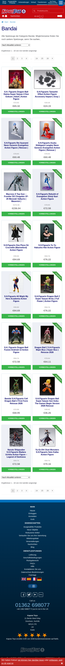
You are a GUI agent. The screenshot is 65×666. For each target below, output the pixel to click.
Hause (2, 16)
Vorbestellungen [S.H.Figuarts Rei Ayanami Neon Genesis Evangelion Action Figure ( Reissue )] (16, 163)
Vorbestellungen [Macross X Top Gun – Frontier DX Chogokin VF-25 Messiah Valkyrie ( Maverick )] (16, 214)
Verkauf (33, 2)
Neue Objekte (32, 530)
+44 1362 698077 (24, 609)
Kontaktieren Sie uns (5, 16)
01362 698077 (32, 605)
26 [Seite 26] (48, 58)
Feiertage (32, 575)
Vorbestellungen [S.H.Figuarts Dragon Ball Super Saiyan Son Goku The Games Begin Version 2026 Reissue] (47, 418)
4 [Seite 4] (26, 58)
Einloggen (32, 513)
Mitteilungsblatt (33, 538)
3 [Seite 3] (21, 58)
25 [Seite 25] (42, 58)
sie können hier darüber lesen (31, 660)
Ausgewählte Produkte (33, 527)
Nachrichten (15, 16)
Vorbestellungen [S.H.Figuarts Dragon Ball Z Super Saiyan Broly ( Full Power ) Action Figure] (47, 316)
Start (6, 22)
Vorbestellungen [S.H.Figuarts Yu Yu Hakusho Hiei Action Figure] (47, 265)
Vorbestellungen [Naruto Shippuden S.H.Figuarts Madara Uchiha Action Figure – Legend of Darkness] (16, 469)
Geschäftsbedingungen (32, 558)
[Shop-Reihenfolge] (15, 45)
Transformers (42, 2)
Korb (32, 519)
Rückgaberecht (32, 560)
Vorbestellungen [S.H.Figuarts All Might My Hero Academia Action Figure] (16, 316)
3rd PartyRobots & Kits (52, 2)
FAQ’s (32, 563)
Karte (32, 630)
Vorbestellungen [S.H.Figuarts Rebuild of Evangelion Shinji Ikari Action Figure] (47, 214)
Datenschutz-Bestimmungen (32, 572)
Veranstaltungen (32, 541)
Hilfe (32, 566)
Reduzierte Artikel (32, 533)
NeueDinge (4, 2)
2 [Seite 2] (17, 58)
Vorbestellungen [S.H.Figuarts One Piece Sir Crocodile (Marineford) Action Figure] (16, 265)
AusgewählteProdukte (12, 2)
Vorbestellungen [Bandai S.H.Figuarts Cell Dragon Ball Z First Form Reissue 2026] (16, 418)
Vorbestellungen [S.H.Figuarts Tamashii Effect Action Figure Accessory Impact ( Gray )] (47, 111)
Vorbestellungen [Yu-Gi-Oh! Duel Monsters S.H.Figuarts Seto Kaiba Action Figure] (47, 469)
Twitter (29, 594)
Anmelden (8, 16)
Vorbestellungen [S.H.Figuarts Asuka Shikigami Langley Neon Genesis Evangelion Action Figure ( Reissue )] (47, 163)
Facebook (23, 594)
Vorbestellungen (23, 2)
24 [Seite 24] (37, 58)
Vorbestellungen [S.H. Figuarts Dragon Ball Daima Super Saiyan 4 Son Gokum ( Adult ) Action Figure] (16, 111)
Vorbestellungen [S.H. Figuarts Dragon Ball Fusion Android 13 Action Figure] (16, 367)
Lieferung (32, 555)
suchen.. (37, 39)
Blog (32, 547)
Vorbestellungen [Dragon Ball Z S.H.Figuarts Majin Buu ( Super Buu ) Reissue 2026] (47, 367)
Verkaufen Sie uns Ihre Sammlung (32, 536)
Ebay (41, 594)
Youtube (35, 594)
